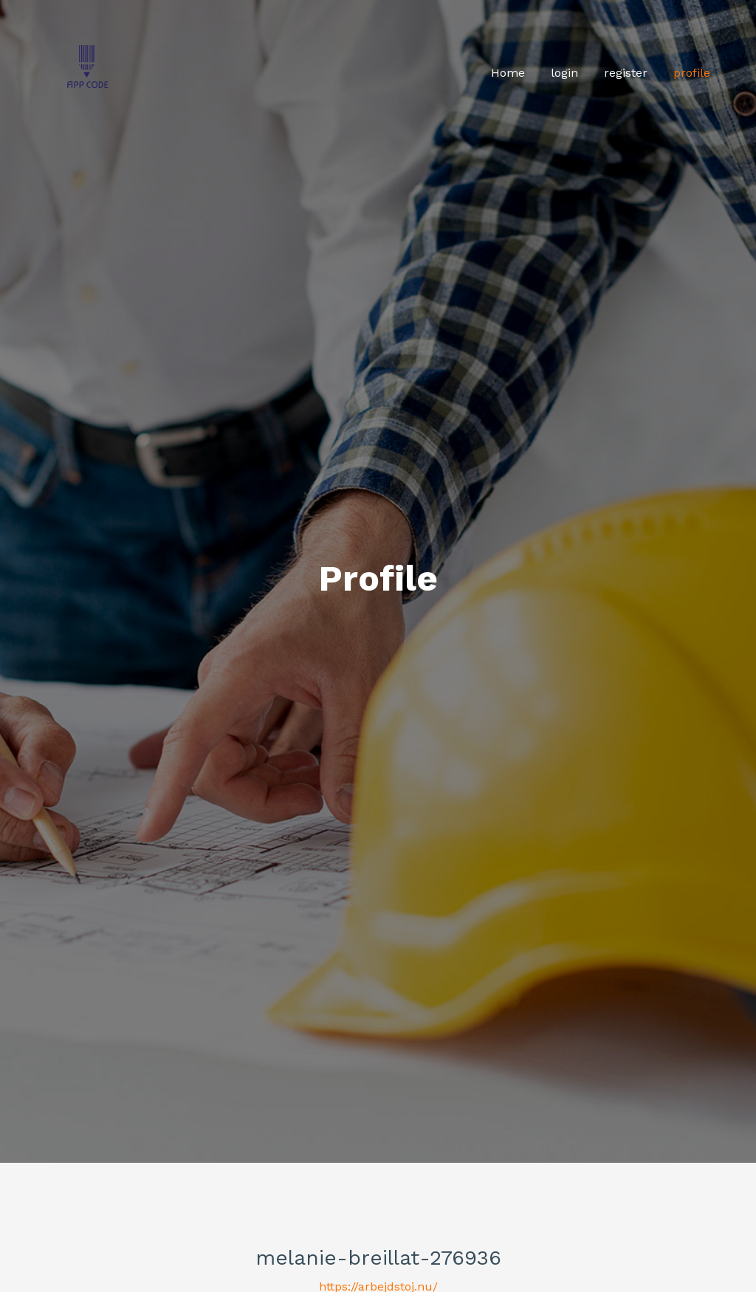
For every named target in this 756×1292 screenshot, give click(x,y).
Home (508, 73)
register (625, 73)
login (564, 73)
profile (691, 73)
